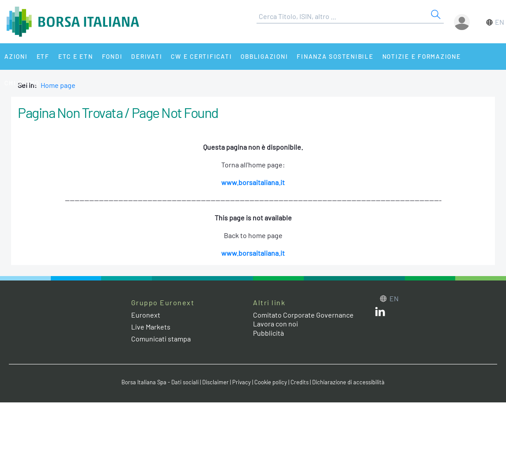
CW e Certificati (201, 56)
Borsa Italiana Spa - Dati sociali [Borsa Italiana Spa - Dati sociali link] (160, 382)
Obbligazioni (264, 56)
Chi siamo (21, 83)
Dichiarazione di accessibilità (348, 382)
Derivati (146, 56)
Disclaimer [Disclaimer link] (215, 382)
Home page (58, 85)
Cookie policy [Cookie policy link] (270, 382)
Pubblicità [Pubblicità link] (268, 333)
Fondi (112, 56)
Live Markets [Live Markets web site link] (150, 326)
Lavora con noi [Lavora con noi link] (275, 323)
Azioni (16, 56)
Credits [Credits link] (300, 382)
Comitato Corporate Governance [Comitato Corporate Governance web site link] (303, 315)
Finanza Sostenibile (335, 56)
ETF (43, 56)
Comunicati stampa (161, 338)
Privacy (241, 382)
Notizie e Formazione (421, 56)
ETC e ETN (75, 56)
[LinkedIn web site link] (380, 313)
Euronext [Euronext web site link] (145, 315)
